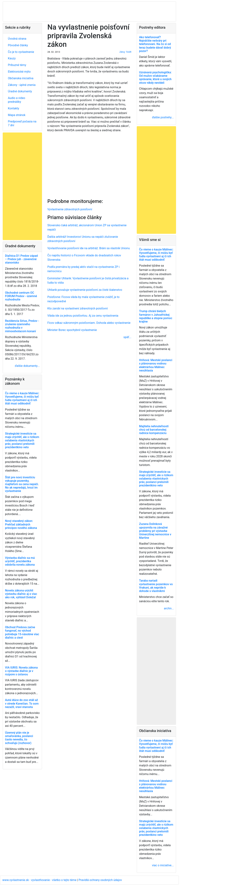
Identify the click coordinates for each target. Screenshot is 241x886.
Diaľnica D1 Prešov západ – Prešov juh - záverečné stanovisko (21, 259)
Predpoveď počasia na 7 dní (22, 123)
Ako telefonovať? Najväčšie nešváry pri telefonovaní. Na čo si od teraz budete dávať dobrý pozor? (155, 44)
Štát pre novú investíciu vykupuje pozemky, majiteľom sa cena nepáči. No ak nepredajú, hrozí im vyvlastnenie (22, 484)
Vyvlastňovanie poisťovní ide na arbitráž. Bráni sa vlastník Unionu (88, 248)
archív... (169, 608)
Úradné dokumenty (20, 91)
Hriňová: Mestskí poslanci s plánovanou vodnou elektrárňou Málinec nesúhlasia (155, 365)
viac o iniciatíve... (163, 865)
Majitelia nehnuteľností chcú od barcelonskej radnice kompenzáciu (154, 430)
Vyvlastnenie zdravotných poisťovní (69, 209)
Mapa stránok (16, 115)
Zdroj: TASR (125, 52)
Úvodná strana (17, 38)
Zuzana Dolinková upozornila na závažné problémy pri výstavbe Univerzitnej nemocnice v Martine (155, 530)
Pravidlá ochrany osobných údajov (100, 880)
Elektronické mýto (19, 71)
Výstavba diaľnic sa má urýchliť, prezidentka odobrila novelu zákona (20, 561)
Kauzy (12, 58)
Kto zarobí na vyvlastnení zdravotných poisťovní (77, 308)
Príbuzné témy (17, 65)
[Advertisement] (89, 164)
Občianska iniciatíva (20, 78)
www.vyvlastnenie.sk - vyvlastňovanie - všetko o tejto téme (39, 880)
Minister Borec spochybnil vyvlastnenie (72, 330)
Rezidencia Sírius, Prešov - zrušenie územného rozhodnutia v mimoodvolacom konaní (22, 326)
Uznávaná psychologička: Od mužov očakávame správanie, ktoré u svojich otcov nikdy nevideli (155, 77)
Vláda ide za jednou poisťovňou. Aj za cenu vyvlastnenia (82, 315)
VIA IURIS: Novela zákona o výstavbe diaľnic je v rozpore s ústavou (21, 671)
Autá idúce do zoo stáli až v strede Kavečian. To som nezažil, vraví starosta (22, 703)
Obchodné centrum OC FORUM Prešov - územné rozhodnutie (21, 296)
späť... (127, 337)
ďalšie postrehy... (163, 117)
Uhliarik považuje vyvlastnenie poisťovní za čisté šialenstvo (84, 290)
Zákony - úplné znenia (22, 85)
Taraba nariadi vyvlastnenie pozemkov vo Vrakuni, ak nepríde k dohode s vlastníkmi (156, 586)
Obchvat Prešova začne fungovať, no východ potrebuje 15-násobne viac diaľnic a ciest (22, 632)
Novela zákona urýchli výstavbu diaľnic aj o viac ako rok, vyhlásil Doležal (21, 594)
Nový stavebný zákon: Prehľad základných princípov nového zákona (21, 524)
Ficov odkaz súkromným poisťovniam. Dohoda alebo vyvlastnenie (88, 322)
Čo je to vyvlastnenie (21, 52)
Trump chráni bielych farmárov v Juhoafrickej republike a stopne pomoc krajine (155, 316)
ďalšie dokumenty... (27, 366)
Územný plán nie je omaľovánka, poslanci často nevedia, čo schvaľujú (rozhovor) (19, 738)
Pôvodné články (18, 45)
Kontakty (13, 108)
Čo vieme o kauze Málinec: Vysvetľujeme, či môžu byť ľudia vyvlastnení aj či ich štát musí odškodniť (22, 398)
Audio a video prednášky (16, 99)
